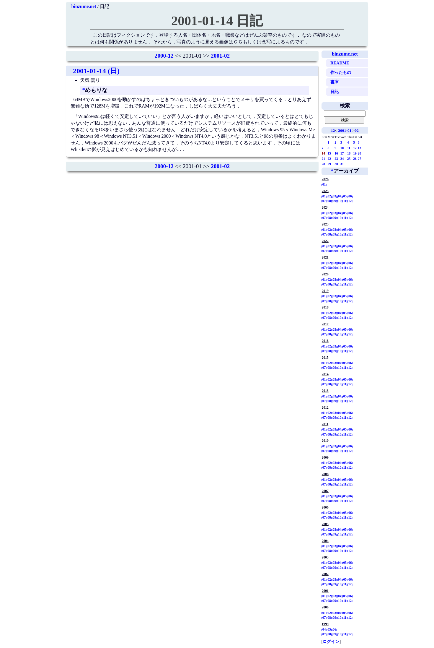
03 (334, 196)
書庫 (334, 81)
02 (356, 130)
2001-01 (344, 130)
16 (336, 153)
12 (333, 130)
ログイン (331, 641)
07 (324, 201)
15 (329, 153)
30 (336, 164)
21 (323, 158)
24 (342, 158)
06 (350, 196)
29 (329, 164)
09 (334, 201)
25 (349, 158)
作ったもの (340, 72)
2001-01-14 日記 (217, 20)
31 (342, 164)
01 (324, 184)
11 (348, 148)
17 (342, 153)
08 (329, 201)
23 (336, 158)
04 (340, 196)
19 (355, 153)
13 (359, 148)
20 (359, 153)
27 (359, 158)
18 (349, 153)
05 (345, 196)
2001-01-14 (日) (96, 71)
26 (355, 158)
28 (323, 164)
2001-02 (220, 56)
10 (342, 148)
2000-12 (164, 56)
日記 (334, 91)
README (339, 63)
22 (329, 158)
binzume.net (83, 6)
